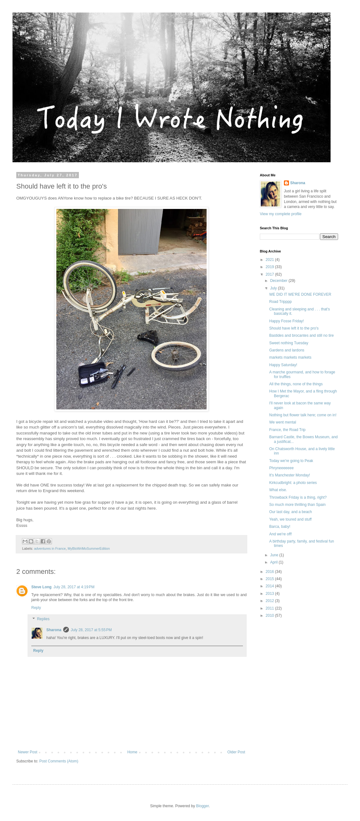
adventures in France (50, 548)
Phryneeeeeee (281, 468)
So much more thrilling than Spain (297, 504)
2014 (270, 586)
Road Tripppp (280, 301)
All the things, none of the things (296, 384)
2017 (270, 274)
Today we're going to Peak (291, 461)
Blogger (202, 806)
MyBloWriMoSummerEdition (89, 548)
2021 (270, 259)
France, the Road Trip (287, 430)
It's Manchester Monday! (289, 475)
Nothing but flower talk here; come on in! (303, 415)
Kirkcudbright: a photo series (293, 483)
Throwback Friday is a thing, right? (298, 497)
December (279, 280)
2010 (270, 615)
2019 (270, 267)
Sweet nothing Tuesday (288, 343)
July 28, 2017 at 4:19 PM (74, 587)
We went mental (282, 422)
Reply (36, 607)
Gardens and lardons (286, 350)
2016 (270, 571)
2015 (270, 579)
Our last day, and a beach (290, 512)
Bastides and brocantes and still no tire (301, 335)
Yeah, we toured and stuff (290, 519)
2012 (270, 601)
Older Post (236, 752)
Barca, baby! (279, 526)
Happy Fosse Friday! (286, 321)
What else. (278, 490)
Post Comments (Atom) (58, 761)
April (274, 562)
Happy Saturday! (283, 365)
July (274, 288)
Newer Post (27, 752)
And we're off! (280, 534)
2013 (270, 593)
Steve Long (41, 587)
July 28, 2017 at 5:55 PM (91, 630)
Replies (43, 619)
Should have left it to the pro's (294, 328)
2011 (270, 608)
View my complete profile (280, 214)
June (274, 555)
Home (132, 752)
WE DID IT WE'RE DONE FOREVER (300, 294)
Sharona (53, 630)
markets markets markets (290, 357)
